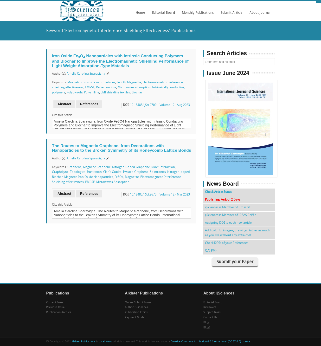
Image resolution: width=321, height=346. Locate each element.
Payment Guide (134, 317)
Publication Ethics (136, 312)
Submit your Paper (235, 262)
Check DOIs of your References (226, 243)
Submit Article (230, 14)
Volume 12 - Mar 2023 (175, 194)
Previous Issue (55, 307)
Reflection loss (106, 87)
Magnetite (134, 82)
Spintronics (158, 172)
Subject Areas (211, 312)
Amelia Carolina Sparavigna (86, 73)
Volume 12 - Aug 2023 (175, 105)
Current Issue (54, 302)
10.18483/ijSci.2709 (143, 105)
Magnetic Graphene (97, 167)
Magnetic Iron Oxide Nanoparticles (88, 177)
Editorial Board (162, 14)
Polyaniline (91, 92)
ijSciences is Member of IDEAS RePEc (230, 215)
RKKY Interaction (163, 167)
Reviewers (209, 307)
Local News (105, 341)
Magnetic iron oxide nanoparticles (91, 82)
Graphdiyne (60, 172)
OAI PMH (211, 250)
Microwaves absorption (134, 87)
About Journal (259, 14)
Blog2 (207, 327)
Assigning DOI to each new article (228, 222)
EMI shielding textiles (115, 92)
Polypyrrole (75, 92)
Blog (206, 322)
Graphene (74, 167)
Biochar (136, 92)
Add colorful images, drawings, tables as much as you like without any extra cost (237, 233)
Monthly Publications (196, 14)
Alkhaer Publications (83, 341)
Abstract (64, 104)
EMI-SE (90, 87)
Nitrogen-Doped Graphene (131, 167)
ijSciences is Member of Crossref (227, 207)
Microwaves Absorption (112, 182)
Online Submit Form (138, 302)
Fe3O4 (121, 82)
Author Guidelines (136, 307)
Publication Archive (58, 312)
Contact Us (210, 317)
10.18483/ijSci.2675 (143, 194)
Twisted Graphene (135, 172)
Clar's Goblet (112, 172)
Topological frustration (86, 172)
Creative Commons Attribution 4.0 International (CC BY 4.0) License (210, 341)
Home (140, 13)
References (89, 104)
